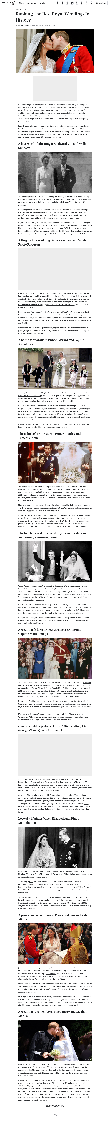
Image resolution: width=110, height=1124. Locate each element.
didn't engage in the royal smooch (66, 417)
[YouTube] (62, 3)
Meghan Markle (49, 594)
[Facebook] (57, 3)
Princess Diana (59, 979)
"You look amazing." (83, 1086)
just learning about (37, 508)
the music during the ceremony (43, 1097)
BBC (31, 398)
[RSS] (91, 3)
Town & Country (46, 597)
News (21, 3)
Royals (42, 3)
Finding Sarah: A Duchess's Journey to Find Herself (51, 312)
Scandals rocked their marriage (74, 296)
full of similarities (70, 984)
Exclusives (31, 3)
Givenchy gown (58, 1083)
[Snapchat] (81, 3)
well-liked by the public (27, 976)
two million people (62, 589)
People (30, 511)
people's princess (76, 976)
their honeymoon (62, 717)
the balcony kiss (32, 498)
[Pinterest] (76, 3)
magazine (68, 685)
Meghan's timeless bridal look (44, 1070)
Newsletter (101, 3)
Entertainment (21, 9)
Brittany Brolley (23, 25)
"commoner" (51, 974)
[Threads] (86, 3)
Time (85, 202)
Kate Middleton (32, 594)
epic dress (67, 495)
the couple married (48, 223)
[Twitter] (67, 3)
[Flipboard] (72, 3)
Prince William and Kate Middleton (60, 305)
